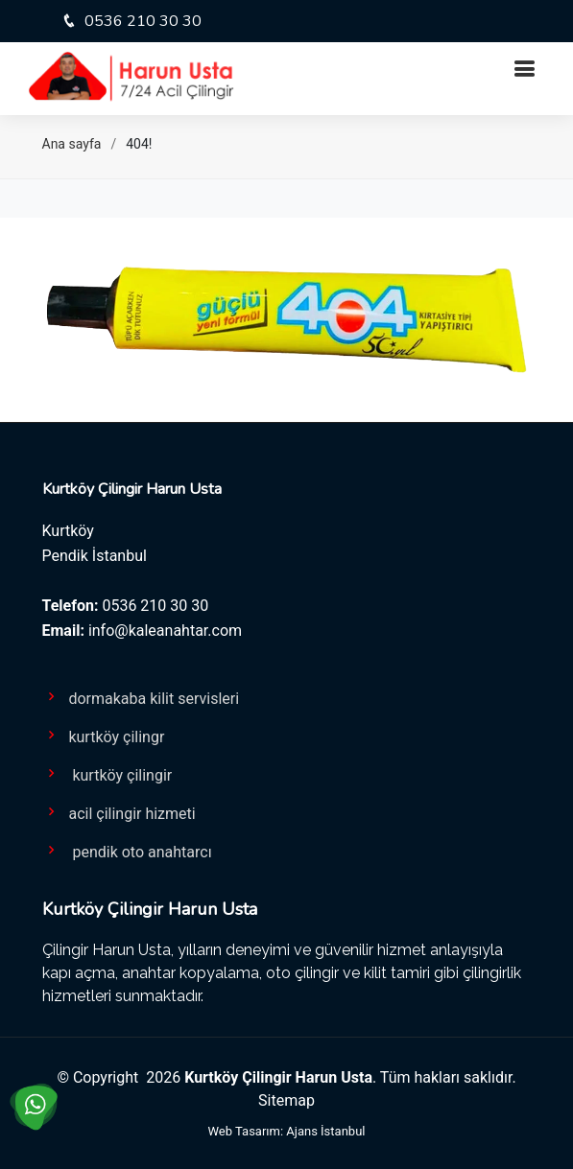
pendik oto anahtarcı (127, 850)
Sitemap (286, 1100)
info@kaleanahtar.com (165, 630)
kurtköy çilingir (107, 773)
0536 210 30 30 (141, 21)
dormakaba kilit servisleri (141, 697)
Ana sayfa (72, 144)
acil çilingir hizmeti (119, 812)
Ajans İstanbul (325, 1131)
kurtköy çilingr (103, 735)
